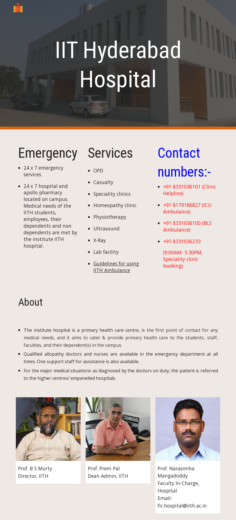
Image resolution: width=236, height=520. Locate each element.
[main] (118, 64)
